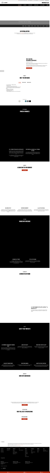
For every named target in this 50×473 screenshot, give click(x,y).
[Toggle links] (3, 468)
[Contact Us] (22, 0)
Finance (26, 455)
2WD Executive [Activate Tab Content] (24, 82)
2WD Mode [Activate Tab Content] (19, 82)
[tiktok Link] (48, 0)
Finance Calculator (27, 456)
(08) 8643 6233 (3, 463)
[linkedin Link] (46, 0)
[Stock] (8, 472)
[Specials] (41, 472)
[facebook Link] (45, 0)
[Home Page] (4, 3)
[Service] (25, 472)
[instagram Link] (47, 0)
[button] (24, 15)
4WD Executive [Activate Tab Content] (29, 82)
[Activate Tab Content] (19, 101)
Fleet (25, 454)
